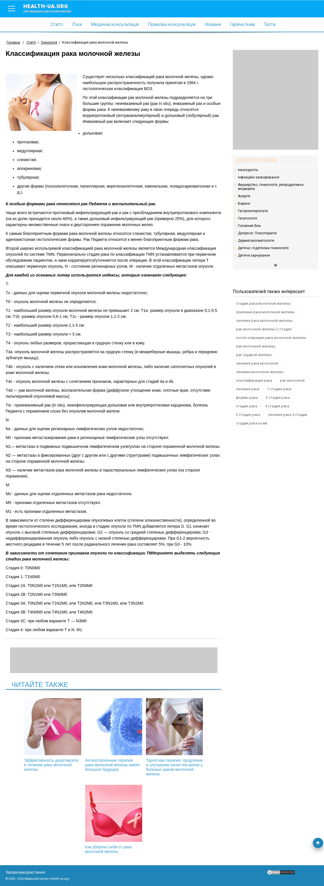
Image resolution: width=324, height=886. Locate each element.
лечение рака (247, 389)
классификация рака (254, 380)
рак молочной (292, 380)
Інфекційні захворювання (258, 177)
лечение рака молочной (257, 363)
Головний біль (249, 226)
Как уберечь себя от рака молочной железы (113, 819)
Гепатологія (247, 218)
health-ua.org (51, 8)
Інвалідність (248, 170)
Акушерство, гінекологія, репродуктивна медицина (270, 187)
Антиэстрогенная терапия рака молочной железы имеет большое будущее (113, 735)
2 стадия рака (278, 397)
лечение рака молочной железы (264, 320)
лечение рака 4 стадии (287, 414)
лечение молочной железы (260, 372)
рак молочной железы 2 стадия (264, 329)
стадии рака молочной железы (263, 303)
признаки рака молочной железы (265, 312)
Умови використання (25, 872)
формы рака (247, 397)
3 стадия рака (248, 414)
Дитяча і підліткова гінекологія (263, 248)
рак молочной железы (256, 346)
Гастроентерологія (253, 211)
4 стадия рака (277, 406)
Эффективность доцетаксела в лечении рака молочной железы (52, 735)
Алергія (244, 196)
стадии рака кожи (251, 423)
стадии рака (246, 406)
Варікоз (244, 204)
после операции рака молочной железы (271, 338)
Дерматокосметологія (256, 241)
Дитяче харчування (254, 255)
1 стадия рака (279, 389)
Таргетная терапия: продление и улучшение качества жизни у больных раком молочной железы (174, 737)
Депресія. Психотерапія (257, 233)
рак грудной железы (254, 355)
